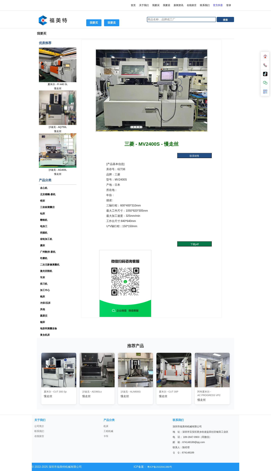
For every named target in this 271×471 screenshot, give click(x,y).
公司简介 (39, 426)
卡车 (106, 436)
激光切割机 (46, 271)
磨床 (42, 245)
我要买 (156, 5)
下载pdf (194, 244)
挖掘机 (43, 232)
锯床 (42, 322)
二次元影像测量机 (49, 264)
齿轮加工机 (46, 239)
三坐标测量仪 (47, 207)
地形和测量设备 (48, 328)
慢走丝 (57, 88)
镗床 (42, 200)
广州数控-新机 (47, 251)
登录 (229, 5)
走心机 (43, 188)
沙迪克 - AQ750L (58, 127)
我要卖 (166, 5)
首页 (133, 5)
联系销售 (194, 155)
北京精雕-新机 (47, 194)
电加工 (43, 226)
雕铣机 (43, 219)
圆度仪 (43, 315)
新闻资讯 (178, 5)
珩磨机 (43, 258)
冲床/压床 (45, 303)
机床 (106, 426)
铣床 (42, 296)
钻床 (42, 213)
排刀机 (43, 283)
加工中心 (45, 290)
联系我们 (205, 5)
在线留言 (192, 5)
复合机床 (45, 334)
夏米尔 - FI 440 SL (58, 84)
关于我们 (144, 5)
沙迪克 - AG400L (58, 169)
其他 (42, 309)
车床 (42, 277)
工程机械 (108, 431)
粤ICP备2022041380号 (159, 466)
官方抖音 (218, 5)
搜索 (225, 19)
